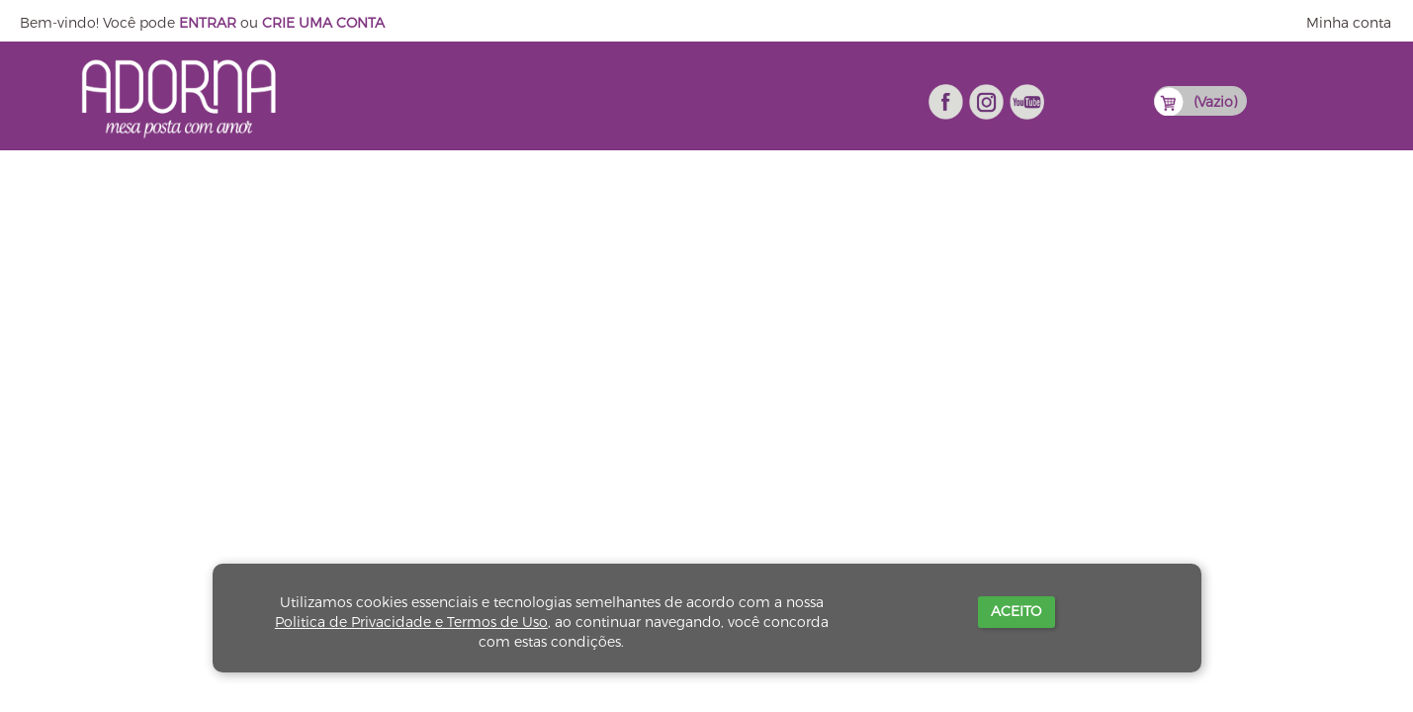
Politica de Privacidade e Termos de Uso (411, 622)
